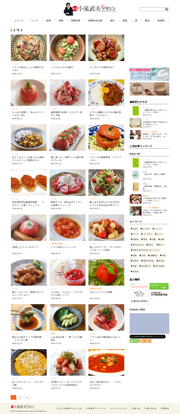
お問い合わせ (151, 408)
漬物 (61, 20)
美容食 (135, 261)
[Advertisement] (149, 48)
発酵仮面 (75, 20)
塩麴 (154, 239)
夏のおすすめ (138, 245)
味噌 (48, 20)
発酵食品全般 (95, 20)
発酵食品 (153, 255)
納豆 (112, 20)
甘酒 (143, 255)
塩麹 (162, 239)
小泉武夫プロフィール (96, 408)
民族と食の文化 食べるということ (146, 250)
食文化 (135, 271)
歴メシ (161, 245)
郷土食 (161, 261)
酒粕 (135, 266)
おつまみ (146, 229)
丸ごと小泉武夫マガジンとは (70, 408)
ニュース (19, 20)
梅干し (151, 245)
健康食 (135, 239)
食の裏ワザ (146, 266)
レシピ (34, 20)
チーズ (135, 234)
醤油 (147, 20)
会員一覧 (136, 408)
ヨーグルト (148, 234)
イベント (158, 229)
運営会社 (165, 408)
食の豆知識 (160, 266)
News (135, 229)
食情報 (161, 20)
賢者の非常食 (149, 261)
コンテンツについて (119, 408)
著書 (125, 20)
